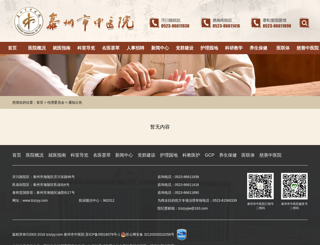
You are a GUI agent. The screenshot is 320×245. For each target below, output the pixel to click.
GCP (209, 155)
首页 (12, 48)
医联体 (283, 48)
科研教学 (234, 48)
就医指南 (61, 48)
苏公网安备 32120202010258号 (147, 234)
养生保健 (258, 48)
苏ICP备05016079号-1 (102, 234)
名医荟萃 (111, 48)
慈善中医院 (308, 48)
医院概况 (37, 48)
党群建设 (184, 48)
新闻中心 (160, 48)
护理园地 (209, 48)
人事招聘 (135, 48)
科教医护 (191, 155)
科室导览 (86, 48)
